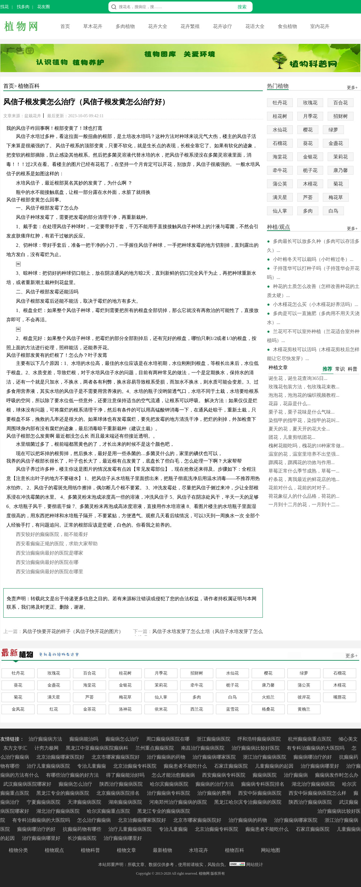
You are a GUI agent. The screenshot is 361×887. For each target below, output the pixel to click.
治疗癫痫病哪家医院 (215, 757)
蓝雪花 (232, 709)
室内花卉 (319, 26)
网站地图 (270, 850)
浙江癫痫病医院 (214, 739)
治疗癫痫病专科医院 (169, 793)
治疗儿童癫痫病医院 (49, 766)
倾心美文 (348, 739)
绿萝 (333, 129)
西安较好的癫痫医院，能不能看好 (52, 534)
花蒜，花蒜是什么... (289, 403)
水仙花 (280, 129)
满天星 (280, 197)
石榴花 (280, 143)
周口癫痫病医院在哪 (168, 739)
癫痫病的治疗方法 (215, 784)
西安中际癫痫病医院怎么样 (318, 793)
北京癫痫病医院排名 (118, 793)
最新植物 (162, 850)
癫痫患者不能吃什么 (186, 766)
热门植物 (278, 86)
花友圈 (43, 7)
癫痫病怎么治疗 (122, 739)
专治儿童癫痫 (92, 766)
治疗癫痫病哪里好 (320, 766)
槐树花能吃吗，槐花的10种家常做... (306, 445)
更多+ (351, 655)
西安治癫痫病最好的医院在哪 (47, 562)
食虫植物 (288, 26)
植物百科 (29, 86)
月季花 (310, 116)
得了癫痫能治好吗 (126, 775)
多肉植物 (126, 26)
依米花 (161, 709)
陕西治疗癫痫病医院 (121, 784)
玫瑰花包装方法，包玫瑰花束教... (303, 386)
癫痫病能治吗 (84, 739)
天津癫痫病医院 (85, 802)
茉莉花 (340, 156)
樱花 (308, 129)
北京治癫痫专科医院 (135, 766)
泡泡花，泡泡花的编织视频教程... (303, 395)
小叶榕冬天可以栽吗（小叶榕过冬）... (313, 259)
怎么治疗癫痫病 (94, 820)
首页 (65, 26)
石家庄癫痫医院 (231, 766)
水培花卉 (198, 850)
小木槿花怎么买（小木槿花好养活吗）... (315, 304)
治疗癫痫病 (296, 775)
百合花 (340, 102)
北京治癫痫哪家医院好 (61, 757)
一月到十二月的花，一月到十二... (303, 504)
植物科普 (90, 850)
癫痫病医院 (265, 775)
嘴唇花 (339, 697)
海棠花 (280, 156)
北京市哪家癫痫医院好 (116, 757)
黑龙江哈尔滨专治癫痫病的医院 (248, 802)
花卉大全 (158, 26)
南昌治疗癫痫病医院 (203, 748)
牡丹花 (280, 102)
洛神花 (125, 709)
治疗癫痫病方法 (46, 739)
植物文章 (126, 850)
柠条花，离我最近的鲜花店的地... (303, 479)
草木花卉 (93, 26)
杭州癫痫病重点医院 (310, 739)
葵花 (308, 143)
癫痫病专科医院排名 (263, 784)
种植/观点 (278, 227)
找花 (4, 7)
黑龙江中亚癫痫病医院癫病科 (97, 748)
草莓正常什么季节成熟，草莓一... (303, 470)
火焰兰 (268, 697)
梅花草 (336, 197)
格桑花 (268, 709)
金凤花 (18, 709)
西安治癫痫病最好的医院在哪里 (49, 571)
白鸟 (333, 210)
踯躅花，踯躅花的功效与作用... (301, 462)
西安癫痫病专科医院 (224, 775)
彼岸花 (304, 697)
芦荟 (308, 197)
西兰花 (196, 709)
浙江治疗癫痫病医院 (265, 757)
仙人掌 (280, 210)
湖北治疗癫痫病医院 (314, 784)
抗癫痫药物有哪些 (82, 829)
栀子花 (310, 170)
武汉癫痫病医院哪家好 (28, 784)
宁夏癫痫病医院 (44, 802)
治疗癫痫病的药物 (167, 757)
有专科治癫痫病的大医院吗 (316, 748)
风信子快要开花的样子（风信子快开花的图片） (73, 631)
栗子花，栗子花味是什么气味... (301, 411)
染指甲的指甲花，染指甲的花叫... (303, 420)
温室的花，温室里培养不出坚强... (303, 454)
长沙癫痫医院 (83, 838)
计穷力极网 (47, 748)
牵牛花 (280, 170)
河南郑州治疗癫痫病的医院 (178, 802)
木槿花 (310, 183)
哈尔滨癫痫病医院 (170, 784)
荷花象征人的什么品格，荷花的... (303, 496)
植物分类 (18, 850)
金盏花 (336, 143)
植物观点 (54, 850)
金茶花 (89, 709)
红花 (54, 709)
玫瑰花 (310, 102)
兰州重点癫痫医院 (155, 748)
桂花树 (280, 116)
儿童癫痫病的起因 (275, 766)
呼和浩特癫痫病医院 (260, 739)
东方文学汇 (16, 748)
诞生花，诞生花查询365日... (297, 378)
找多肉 (23, 7)
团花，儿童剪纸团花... (291, 437)
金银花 (310, 156)
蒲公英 (280, 183)
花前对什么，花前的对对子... (299, 487)
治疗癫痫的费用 (214, 793)
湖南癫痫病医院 (125, 802)
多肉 (308, 210)
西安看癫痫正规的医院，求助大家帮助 (57, 543)
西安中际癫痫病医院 (260, 793)
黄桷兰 (304, 709)
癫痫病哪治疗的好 (313, 757)
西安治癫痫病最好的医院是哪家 (49, 552)
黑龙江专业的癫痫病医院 (63, 793)
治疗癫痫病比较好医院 (256, 748)
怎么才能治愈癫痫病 (174, 775)
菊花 (338, 183)
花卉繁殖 (190, 26)
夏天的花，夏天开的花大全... (299, 428)
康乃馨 (340, 170)
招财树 (340, 116)
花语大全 (255, 26)
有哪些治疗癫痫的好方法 (73, 775)
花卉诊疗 (223, 26)
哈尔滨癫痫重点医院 (109, 811)
